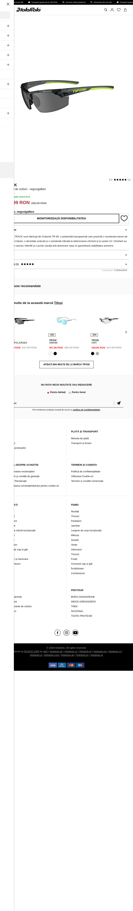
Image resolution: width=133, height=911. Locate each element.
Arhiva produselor (16, 447)
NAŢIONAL (77, 611)
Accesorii (12, 601)
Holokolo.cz (70, 651)
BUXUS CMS (31, 651)
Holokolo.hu (100, 651)
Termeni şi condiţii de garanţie (23, 476)
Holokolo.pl (85, 651)
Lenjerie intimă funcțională (21, 530)
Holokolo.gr (97, 655)
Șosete (10, 540)
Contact (11, 443)
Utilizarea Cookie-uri (82, 476)
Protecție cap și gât (17, 549)
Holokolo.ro (114, 651)
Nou (9, 511)
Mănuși (11, 535)
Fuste (74, 559)
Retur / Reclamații (16, 481)
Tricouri (11, 516)
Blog (9, 438)
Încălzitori (12, 544)
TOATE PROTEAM (81, 615)
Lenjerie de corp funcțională (86, 530)
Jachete (11, 525)
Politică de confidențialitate (85, 471)
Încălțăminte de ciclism (19, 606)
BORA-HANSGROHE (83, 596)
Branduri (11, 611)
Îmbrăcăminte (14, 596)
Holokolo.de (67, 655)
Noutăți (75, 511)
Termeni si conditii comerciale (87, 481)
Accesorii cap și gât (81, 563)
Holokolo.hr (82, 655)
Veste (10, 554)
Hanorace (76, 549)
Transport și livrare (81, 443)
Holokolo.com (51, 655)
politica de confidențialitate (86, 410)
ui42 (45, 651)
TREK (74, 606)
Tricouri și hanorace (17, 559)
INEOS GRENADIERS (83, 601)
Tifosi (8, 179)
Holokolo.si (36, 655)
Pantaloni (12, 521)
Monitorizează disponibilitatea (61, 218)
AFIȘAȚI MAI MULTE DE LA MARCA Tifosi (66, 364)
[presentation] (7, 332)
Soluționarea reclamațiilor (21, 471)
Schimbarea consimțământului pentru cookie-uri (33, 485)
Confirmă (118, 403)
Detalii (8, 254)
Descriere (10, 229)
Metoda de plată (80, 438)
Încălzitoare (77, 568)
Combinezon (14, 563)
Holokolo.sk (56, 651)
